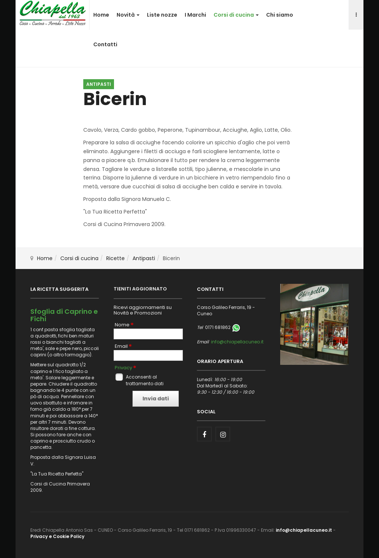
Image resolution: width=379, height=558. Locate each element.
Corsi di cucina (236, 15)
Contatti (105, 44)
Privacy (123, 367)
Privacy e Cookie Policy (57, 536)
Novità (128, 15)
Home (101, 15)
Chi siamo (279, 15)
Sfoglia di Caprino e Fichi (64, 315)
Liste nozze (162, 15)
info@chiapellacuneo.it (237, 342)
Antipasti (144, 258)
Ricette (115, 258)
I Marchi (195, 15)
